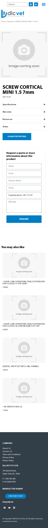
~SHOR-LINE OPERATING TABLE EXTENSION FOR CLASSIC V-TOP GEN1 (24, 283)
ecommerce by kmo (10, 521)
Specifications (9, 105)
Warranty (7, 112)
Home (3, 21)
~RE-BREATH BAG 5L (12, 407)
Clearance (10, 21)
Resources (7, 119)
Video (5, 127)
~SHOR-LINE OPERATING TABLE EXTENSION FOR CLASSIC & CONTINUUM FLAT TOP (24, 325)
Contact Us (7, 451)
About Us (7, 448)
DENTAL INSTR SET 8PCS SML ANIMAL (21, 366)
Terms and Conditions (12, 455)
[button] (44, 4)
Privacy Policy (8, 458)
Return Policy (8, 461)
